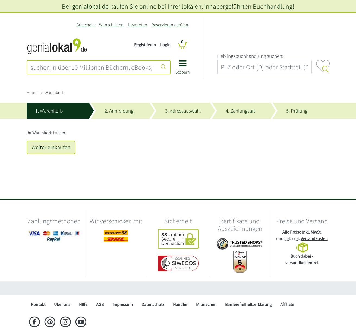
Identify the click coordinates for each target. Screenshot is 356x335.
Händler (180, 304)
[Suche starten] (163, 67)
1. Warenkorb (49, 110)
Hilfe (83, 304)
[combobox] (92, 67)
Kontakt (38, 304)
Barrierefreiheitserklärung (248, 304)
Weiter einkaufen (50, 147)
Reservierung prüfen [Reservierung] (170, 25)
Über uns (62, 304)
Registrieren (145, 45)
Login (165, 45)
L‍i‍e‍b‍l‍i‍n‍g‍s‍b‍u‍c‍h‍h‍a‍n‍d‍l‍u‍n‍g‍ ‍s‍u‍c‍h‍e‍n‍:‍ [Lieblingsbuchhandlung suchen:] (250, 55)
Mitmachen (206, 304)
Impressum (122, 304)
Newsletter (137, 25)
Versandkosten (314, 238)
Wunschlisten (111, 25)
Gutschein (85, 25)
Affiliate (287, 304)
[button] (182, 69)
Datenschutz (152, 304)
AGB (100, 304)
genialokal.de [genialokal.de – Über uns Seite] (90, 6)
